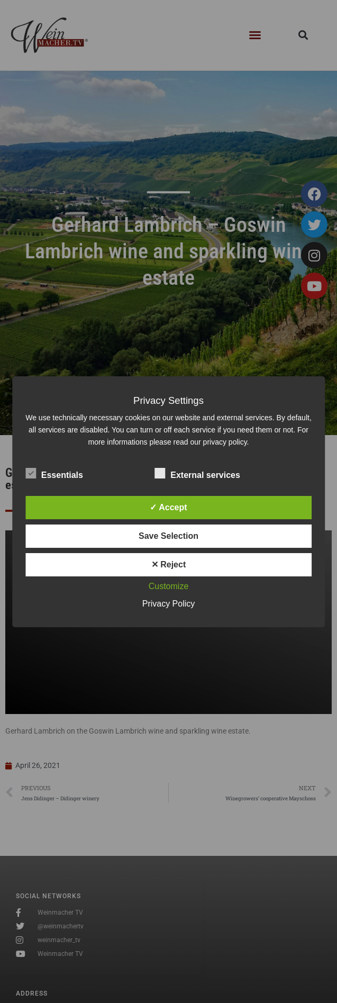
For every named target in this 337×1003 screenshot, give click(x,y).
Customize (169, 586)
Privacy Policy (168, 603)
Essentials (54, 473)
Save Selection (168, 535)
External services (197, 473)
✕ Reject (168, 564)
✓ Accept (168, 507)
